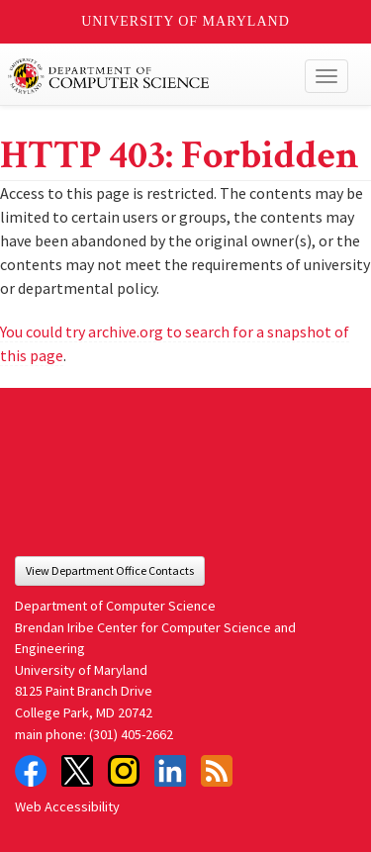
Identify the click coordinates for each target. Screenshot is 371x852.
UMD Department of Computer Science (150, 76)
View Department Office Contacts (110, 570)
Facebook (30, 771)
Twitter (77, 771)
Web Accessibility (67, 806)
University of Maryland (185, 21)
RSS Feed (216, 771)
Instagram (123, 771)
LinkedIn (170, 771)
